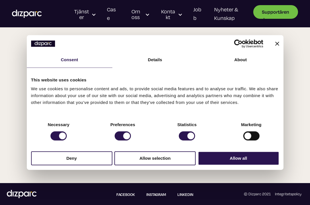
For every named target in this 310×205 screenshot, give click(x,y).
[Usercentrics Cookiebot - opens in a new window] (238, 43)
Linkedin (185, 194)
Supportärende (275, 14)
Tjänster (85, 14)
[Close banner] (277, 44)
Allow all (238, 158)
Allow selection (155, 158)
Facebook (125, 194)
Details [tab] (155, 59)
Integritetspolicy (288, 193)
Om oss (140, 14)
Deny (71, 158)
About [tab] (240, 59)
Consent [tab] (69, 59)
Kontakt (171, 14)
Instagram (156, 194)
